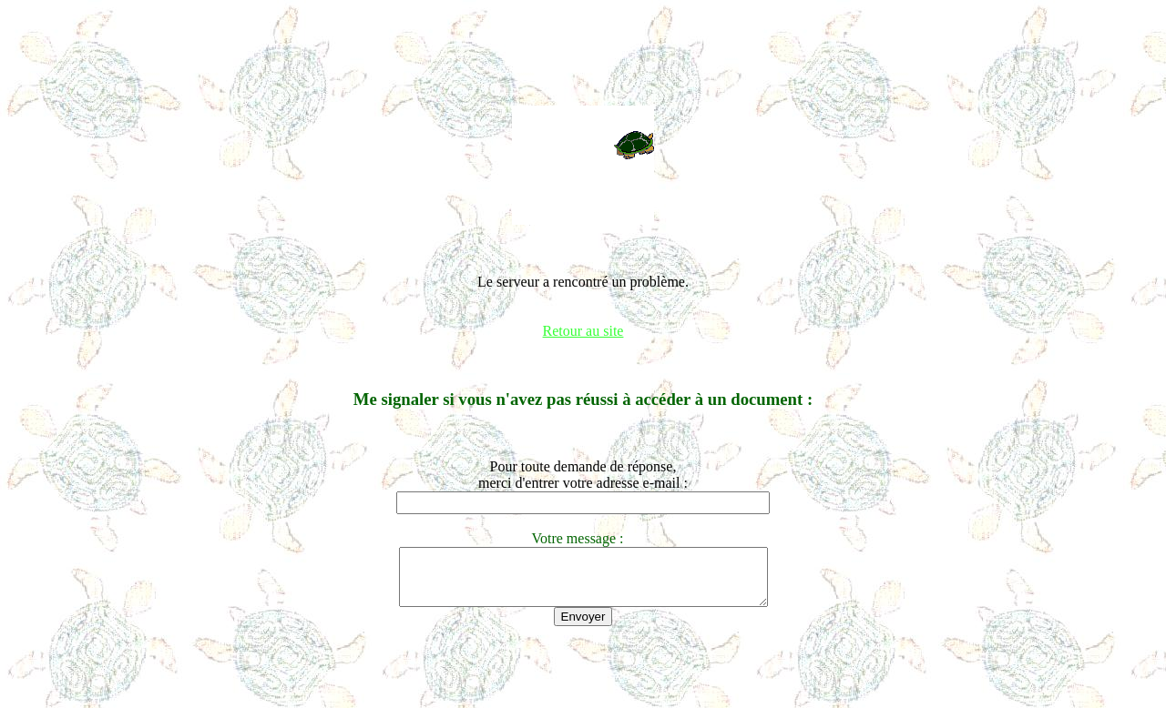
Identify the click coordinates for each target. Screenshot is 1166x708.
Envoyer (583, 627)
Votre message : (582, 538)
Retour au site (583, 331)
